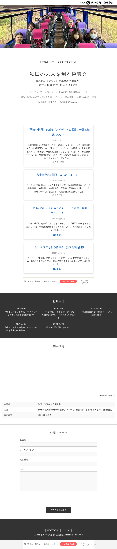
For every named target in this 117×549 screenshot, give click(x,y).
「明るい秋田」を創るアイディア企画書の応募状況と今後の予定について (59, 313)
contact (67, 530)
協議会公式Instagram (69, 102)
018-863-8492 (53, 530)
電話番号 (24, 459)
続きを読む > (58, 162)
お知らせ (49, 92)
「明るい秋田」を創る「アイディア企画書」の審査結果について (21, 311)
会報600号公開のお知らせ (59, 326)
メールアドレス (28, 450)
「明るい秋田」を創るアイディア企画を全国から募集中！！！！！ (21, 327)
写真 (94, 97)
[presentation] (39, 498)
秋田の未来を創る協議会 (58, 74)
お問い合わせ (83, 97)
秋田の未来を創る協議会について (72, 92)
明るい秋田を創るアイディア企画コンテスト (41, 97)
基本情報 (69, 97)
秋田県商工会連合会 (47, 102)
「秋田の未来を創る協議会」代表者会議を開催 (96, 311)
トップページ (35, 92)
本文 (22, 469)
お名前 (23, 440)
